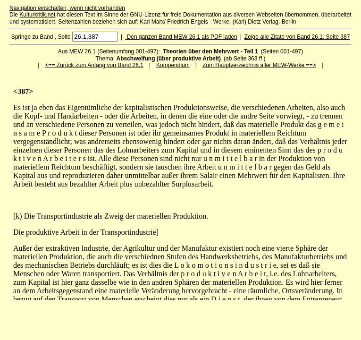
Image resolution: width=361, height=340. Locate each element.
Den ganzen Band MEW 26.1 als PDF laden (181, 37)
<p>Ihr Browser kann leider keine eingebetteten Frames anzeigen (180, 193)
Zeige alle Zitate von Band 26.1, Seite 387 (297, 37)
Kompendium (173, 65)
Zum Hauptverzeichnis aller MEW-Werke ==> (259, 65)
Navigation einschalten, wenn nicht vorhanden (67, 8)
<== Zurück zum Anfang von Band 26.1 (94, 65)
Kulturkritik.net (37, 14)
